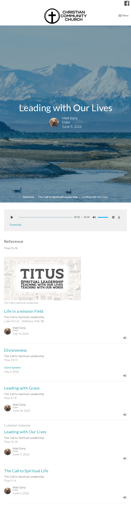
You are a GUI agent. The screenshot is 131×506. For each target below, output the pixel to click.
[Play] (12, 217)
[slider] (44, 217)
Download (15, 224)
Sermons (28, 196)
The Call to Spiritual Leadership (58, 196)
